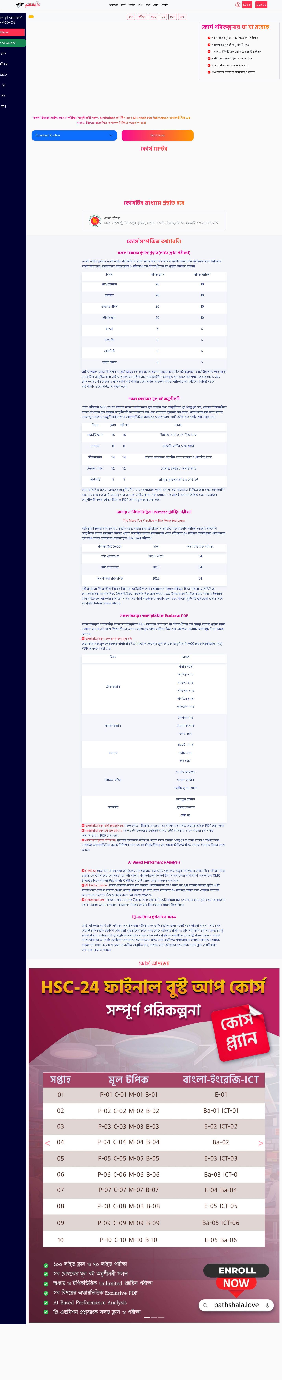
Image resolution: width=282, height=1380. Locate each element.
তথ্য (148, 5)
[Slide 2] (166, 1292)
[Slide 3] (173, 1292)
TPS (26, 106)
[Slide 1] (159, 1292)
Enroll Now (25, 32)
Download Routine (26, 43)
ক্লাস (123, 5)
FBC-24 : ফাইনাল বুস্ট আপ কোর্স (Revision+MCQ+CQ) (24, 20)
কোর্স (155, 5)
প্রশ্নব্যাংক (113, 5)
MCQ (26, 74)
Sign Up (261, 4)
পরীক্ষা (132, 5)
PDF (140, 5)
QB (27, 85)
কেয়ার (164, 5)
